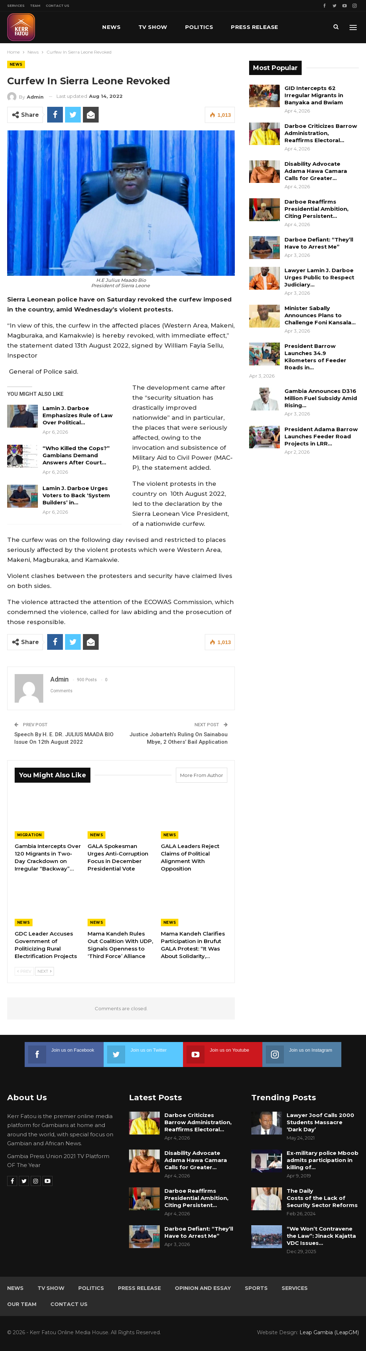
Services (16, 6)
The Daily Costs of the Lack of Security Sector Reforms (322, 1197)
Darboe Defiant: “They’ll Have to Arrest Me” (319, 243)
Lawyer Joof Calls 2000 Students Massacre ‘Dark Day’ (320, 1122)
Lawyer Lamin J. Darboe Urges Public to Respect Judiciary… (319, 277)
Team (35, 6)
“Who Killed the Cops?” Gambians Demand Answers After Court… (76, 455)
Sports (256, 1288)
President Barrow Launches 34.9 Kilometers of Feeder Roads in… (315, 357)
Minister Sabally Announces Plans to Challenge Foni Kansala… (320, 315)
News (111, 27)
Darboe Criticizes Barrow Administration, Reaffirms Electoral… (321, 133)
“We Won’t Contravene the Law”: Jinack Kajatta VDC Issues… (321, 1235)
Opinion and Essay (203, 1288)
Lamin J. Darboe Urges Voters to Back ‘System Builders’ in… (76, 495)
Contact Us (57, 6)
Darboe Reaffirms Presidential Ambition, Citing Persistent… (316, 208)
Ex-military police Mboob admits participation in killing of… (322, 1160)
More (305, 27)
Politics (199, 27)
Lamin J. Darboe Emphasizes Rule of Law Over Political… (78, 415)
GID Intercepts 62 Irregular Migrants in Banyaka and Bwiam (314, 95)
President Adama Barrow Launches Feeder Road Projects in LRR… (321, 436)
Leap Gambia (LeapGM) (329, 1332)
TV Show (152, 27)
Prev (24, 971)
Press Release (254, 27)
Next (44, 971)
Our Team (21, 1304)
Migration (29, 835)
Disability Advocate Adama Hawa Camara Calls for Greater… (316, 170)
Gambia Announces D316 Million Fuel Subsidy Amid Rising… (321, 398)
